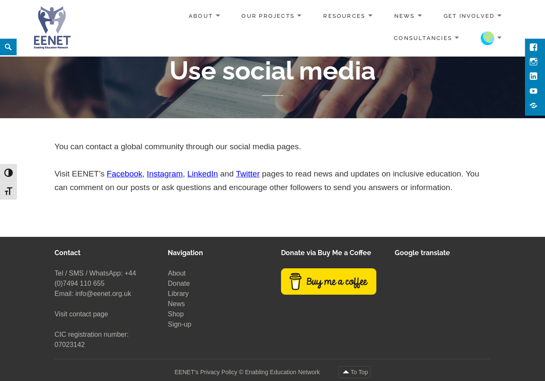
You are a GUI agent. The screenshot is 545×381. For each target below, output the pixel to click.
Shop (176, 314)
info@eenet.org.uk (103, 293)
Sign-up (179, 324)
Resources (344, 16)
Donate (179, 283)
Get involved (469, 16)
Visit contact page (81, 314)
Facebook (124, 173)
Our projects (268, 16)
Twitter (248, 173)
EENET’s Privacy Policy (206, 372)
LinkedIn (202, 173)
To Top (359, 372)
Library (178, 293)
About (201, 16)
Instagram (165, 173)
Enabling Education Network (283, 372)
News (404, 16)
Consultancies (423, 37)
